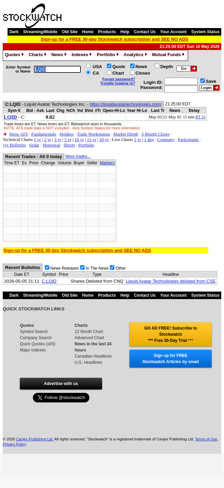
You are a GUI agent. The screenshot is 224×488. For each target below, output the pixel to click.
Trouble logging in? (117, 83)
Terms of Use (206, 439)
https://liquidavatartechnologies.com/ (126, 104)
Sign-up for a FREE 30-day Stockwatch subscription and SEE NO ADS (114, 39)
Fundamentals (43, 134)
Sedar (34, 144)
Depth (166, 66)
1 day (149, 139)
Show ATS (18, 134)
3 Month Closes (155, 134)
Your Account (173, 31)
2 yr (47, 139)
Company (166, 139)
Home (88, 31)
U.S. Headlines (88, 362)
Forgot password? (118, 79)
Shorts (69, 144)
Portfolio (108, 55)
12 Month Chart (89, 331)
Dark (13, 31)
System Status (205, 31)
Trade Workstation (93, 134)
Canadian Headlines (93, 356)
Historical (51, 144)
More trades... (78, 156)
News (59, 55)
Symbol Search (34, 331)
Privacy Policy (14, 444)
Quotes (15, 55)
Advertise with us (61, 383)
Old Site (69, 31)
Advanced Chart (89, 337)
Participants (188, 139)
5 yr (68, 139)
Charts (38, 55)
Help (125, 31)
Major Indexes (33, 350)
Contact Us (144, 31)
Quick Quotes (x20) (37, 344)
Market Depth (125, 134)
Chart (118, 73)
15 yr (91, 139)
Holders (67, 134)
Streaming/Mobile (40, 31)
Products (107, 31)
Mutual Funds (169, 55)
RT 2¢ (201, 117)
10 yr (79, 139)
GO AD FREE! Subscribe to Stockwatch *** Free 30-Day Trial (170, 334)
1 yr (37, 139)
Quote (118, 66)
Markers (107, 162)
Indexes (82, 55)
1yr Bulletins (14, 144)
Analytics (136, 55)
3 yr (57, 139)
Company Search (36, 337)
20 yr (104, 139)
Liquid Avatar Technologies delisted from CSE (171, 281)
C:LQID (49, 281)
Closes (143, 73)
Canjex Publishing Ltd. (34, 439)
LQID (10, 117)
